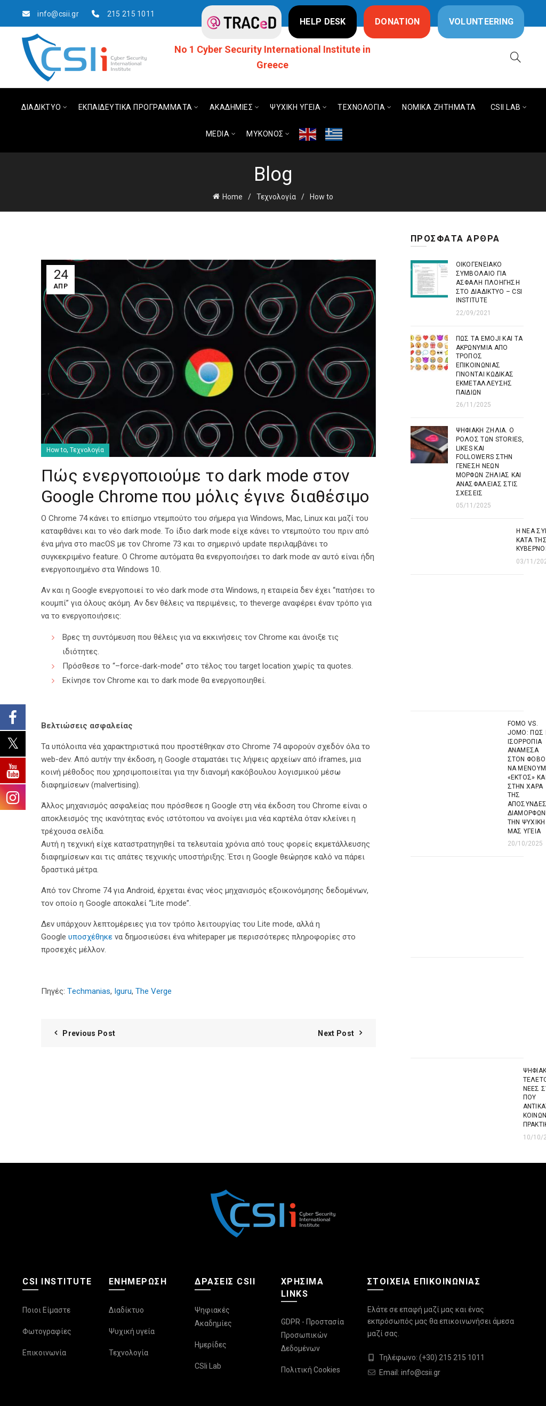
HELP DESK (323, 22)
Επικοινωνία (44, 1352)
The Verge (153, 991)
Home (232, 196)
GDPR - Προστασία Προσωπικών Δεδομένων (312, 1335)
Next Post (336, 1033)
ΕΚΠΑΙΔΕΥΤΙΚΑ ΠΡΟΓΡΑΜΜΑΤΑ (135, 107)
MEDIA (218, 134)
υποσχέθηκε (90, 937)
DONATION (397, 22)
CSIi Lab (208, 1366)
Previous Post (88, 1033)
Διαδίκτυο (126, 1310)
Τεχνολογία (276, 196)
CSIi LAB (506, 107)
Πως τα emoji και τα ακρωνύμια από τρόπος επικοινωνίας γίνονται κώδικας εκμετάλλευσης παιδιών (489, 365)
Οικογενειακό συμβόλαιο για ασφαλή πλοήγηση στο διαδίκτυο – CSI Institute (489, 282)
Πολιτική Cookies (310, 1369)
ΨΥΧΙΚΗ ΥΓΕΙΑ (295, 107)
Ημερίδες (211, 1344)
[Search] (515, 57)
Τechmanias (88, 991)
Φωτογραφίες (46, 1331)
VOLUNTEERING (481, 22)
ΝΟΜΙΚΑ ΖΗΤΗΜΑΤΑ (439, 107)
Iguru (122, 991)
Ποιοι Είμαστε (46, 1310)
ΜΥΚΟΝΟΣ (265, 134)
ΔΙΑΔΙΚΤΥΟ (41, 107)
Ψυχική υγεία (132, 1331)
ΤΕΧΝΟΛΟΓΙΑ (361, 107)
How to (321, 196)
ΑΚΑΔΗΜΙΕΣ (231, 107)
